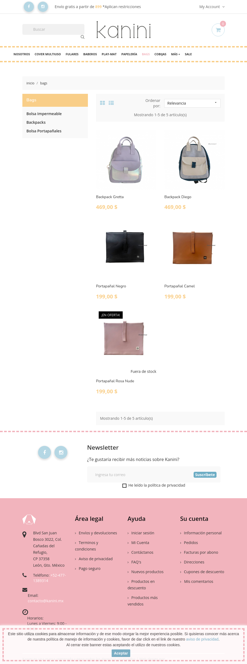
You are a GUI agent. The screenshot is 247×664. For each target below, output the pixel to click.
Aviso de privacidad (94, 558)
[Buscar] (53, 29)
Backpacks (36, 122)
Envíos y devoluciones (96, 532)
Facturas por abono (199, 552)
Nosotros (21, 54)
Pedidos (189, 542)
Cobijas (160, 54)
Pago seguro (88, 568)
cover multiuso (48, 54)
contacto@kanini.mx (46, 600)
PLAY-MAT (109, 54)
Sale (188, 54)
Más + (175, 54)
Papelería (129, 54)
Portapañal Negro (111, 286)
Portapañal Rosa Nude (115, 381)
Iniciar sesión (141, 532)
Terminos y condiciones (86, 546)
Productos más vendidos (143, 601)
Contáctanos (140, 552)
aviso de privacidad (202, 639)
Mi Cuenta (138, 542)
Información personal (201, 532)
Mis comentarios (198, 581)
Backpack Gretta (110, 196)
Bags (146, 54)
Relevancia (192, 103)
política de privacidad (166, 485)
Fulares (72, 54)
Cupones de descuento (202, 571)
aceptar (121, 653)
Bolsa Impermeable (44, 113)
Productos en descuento (141, 584)
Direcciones (192, 562)
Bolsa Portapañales (43, 130)
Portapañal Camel (179, 286)
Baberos (90, 54)
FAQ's (134, 562)
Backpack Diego (177, 196)
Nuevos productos (145, 571)
